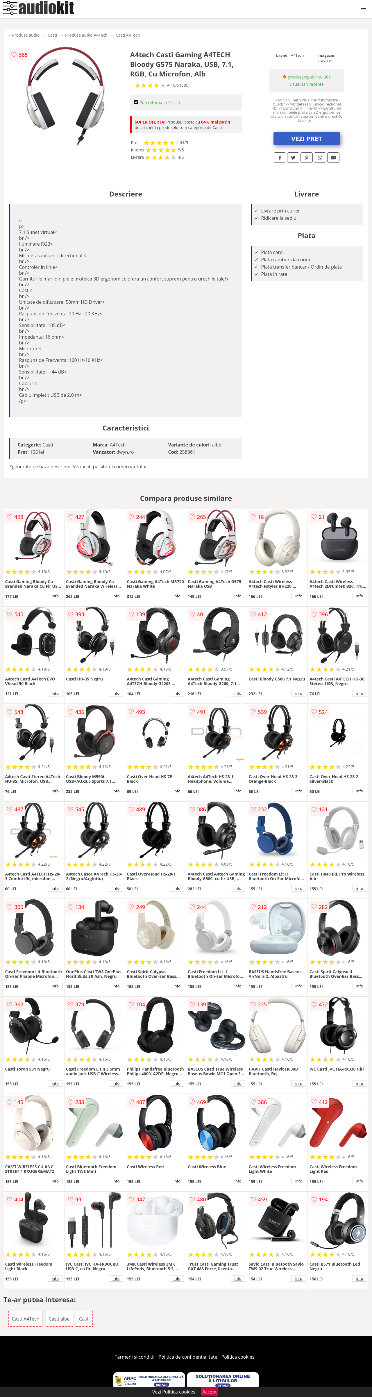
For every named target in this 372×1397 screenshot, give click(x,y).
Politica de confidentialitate (188, 1357)
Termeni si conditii (135, 1357)
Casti (52, 35)
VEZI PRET (306, 138)
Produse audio (26, 35)
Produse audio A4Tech (86, 35)
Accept (209, 1392)
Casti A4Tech (128, 35)
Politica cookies (238, 1357)
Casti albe (59, 1319)
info (55, 596)
